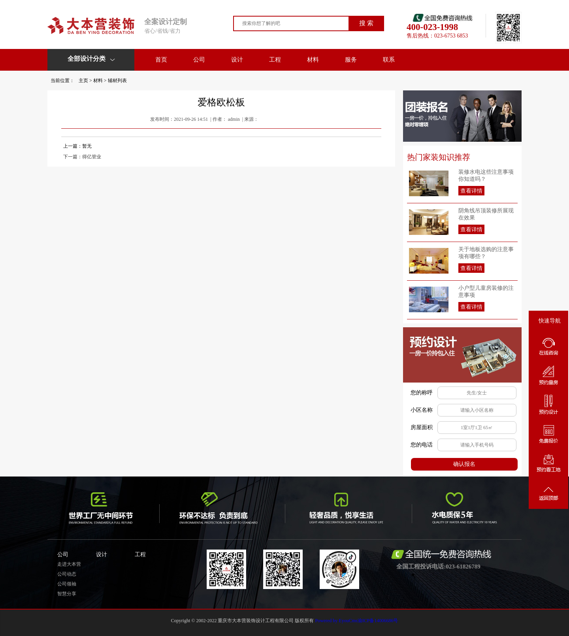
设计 (237, 59)
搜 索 (366, 23)
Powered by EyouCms (335, 620)
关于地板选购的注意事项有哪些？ (486, 252)
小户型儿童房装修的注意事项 (486, 291)
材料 (313, 59)
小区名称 (422, 410)
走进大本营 (69, 564)
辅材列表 (117, 80)
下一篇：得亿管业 (82, 156)
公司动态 (66, 574)
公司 (199, 59)
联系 (389, 59)
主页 (83, 80)
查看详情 (471, 191)
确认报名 (464, 464)
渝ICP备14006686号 (378, 620)
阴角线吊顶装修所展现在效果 (486, 214)
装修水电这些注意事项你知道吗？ (486, 175)
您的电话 (422, 445)
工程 (275, 59)
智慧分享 (66, 594)
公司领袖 (66, 584)
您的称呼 (422, 393)
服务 (351, 59)
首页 (161, 59)
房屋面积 (422, 427)
